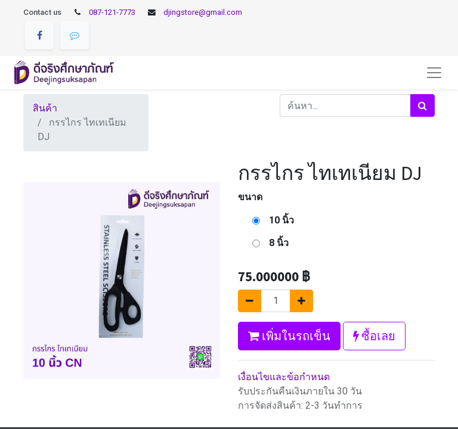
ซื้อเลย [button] (374, 335)
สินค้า (45, 108)
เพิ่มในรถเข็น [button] (289, 335)
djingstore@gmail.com (202, 12)
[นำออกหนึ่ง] (249, 301)
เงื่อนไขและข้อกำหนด (284, 377)
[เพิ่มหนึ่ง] (301, 301)
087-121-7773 (112, 12)
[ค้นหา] (422, 105)
